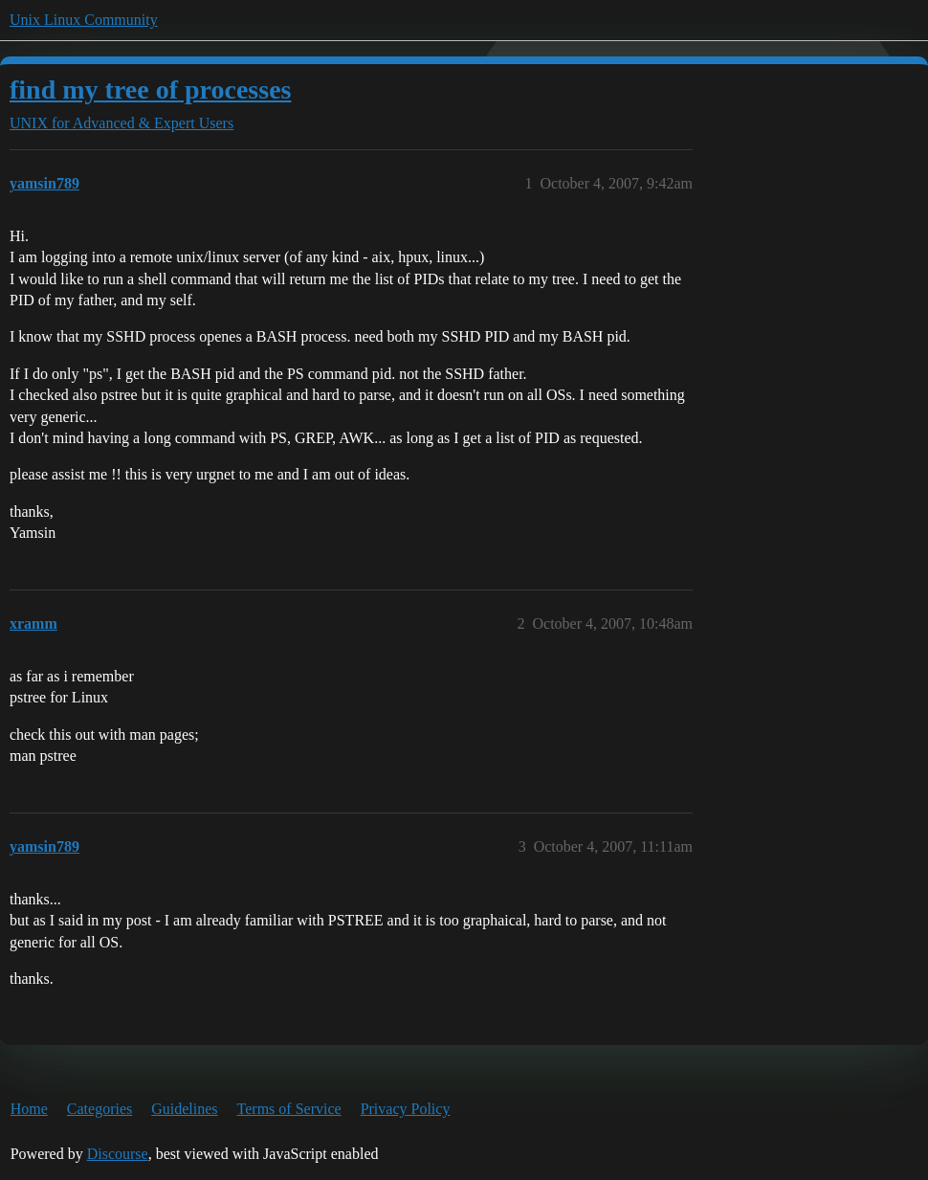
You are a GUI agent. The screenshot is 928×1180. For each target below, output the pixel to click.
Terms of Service (289, 1109)
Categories (99, 1109)
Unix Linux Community (84, 19)
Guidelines (184, 1109)
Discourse (117, 1154)
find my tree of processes (150, 89)
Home (29, 1109)
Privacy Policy (406, 1109)
